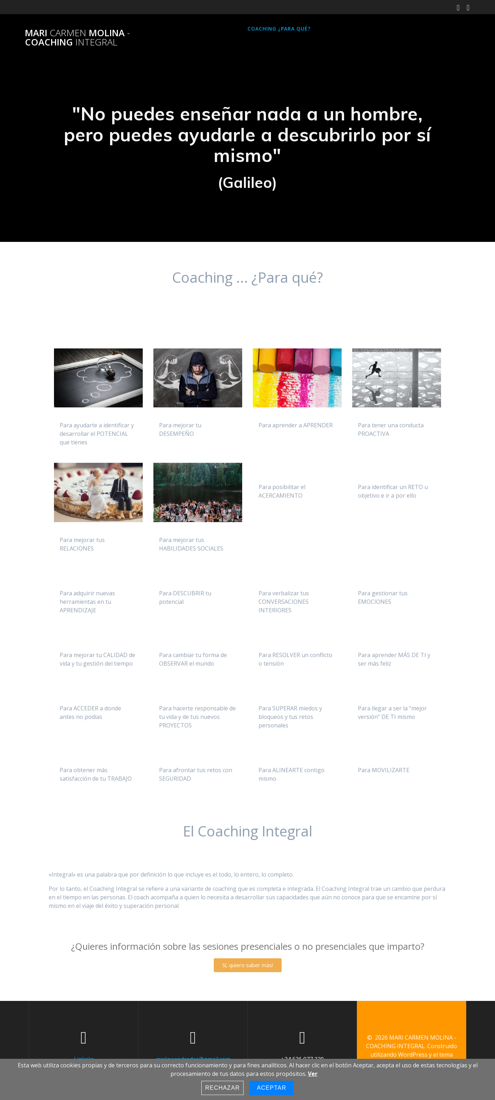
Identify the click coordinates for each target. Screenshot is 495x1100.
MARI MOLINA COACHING (77, 37)
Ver (312, 1074)
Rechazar (222, 1088)
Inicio (229, 28)
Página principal (186, 28)
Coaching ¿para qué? (279, 28)
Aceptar (271, 1088)
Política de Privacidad (195, 46)
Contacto (371, 28)
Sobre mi (333, 28)
